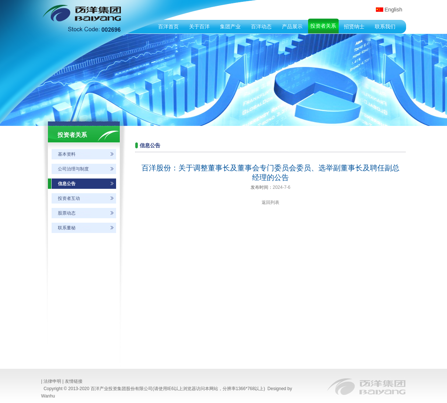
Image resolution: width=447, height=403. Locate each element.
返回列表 (270, 202)
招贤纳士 (354, 26)
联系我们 (385, 26)
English (393, 10)
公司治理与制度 (73, 169)
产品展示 (292, 26)
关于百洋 (199, 26)
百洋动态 (261, 26)
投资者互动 (69, 198)
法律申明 (52, 381)
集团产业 (230, 26)
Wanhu (48, 396)
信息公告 (67, 183)
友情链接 (74, 381)
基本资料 (67, 154)
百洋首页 (168, 26)
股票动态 (67, 213)
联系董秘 (67, 227)
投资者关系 (323, 26)
